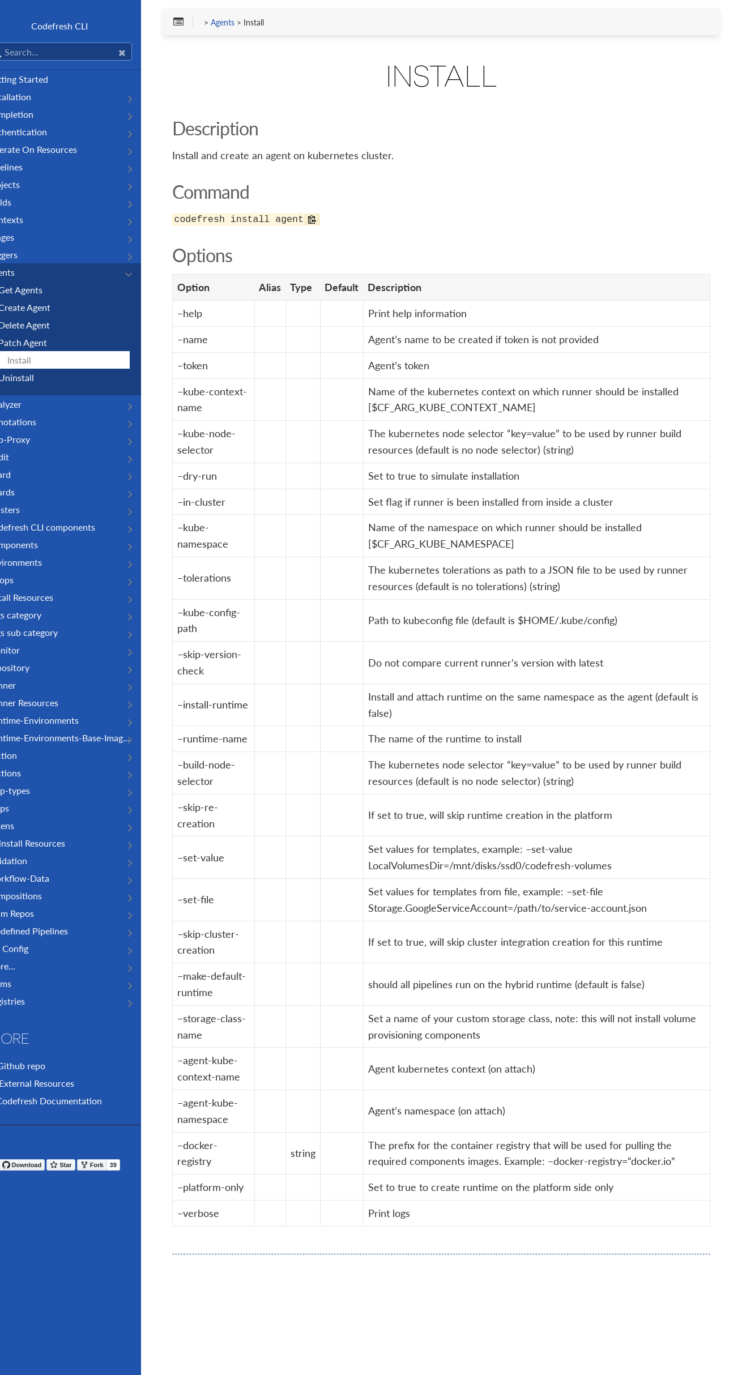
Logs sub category (44, 632)
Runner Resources (44, 702)
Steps (20, 807)
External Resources (52, 1083)
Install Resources (42, 597)
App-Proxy (30, 439)
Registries (28, 1001)
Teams (21, 983)
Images (22, 237)
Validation (29, 860)
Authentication (39, 131)
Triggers (24, 254)
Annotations (33, 421)
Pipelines (27, 166)
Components (34, 544)
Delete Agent (46, 324)
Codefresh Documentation (66, 1100)
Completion (32, 114)
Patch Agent (44, 342)
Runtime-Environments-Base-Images (81, 737)
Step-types (30, 790)
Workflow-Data (40, 878)
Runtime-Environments (55, 720)
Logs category (36, 614)
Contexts (27, 219)
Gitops (22, 579)
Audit (20, 456)
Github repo (38, 1065)
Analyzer (26, 404)
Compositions (36, 895)
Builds (21, 202)
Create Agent (46, 307)
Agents (23, 272)
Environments (36, 562)
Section (24, 755)
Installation (31, 96)
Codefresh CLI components (63, 527)
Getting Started (39, 79)
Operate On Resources (54, 149)
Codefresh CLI (85, 25)
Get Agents (42, 289)
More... (23, 965)
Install (41, 360)
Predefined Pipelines (49, 930)
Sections (26, 772)
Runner (23, 685)
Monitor (25, 649)
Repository (30, 667)
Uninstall (38, 377)
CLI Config (29, 948)
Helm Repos (32, 913)
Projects (25, 184)
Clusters (25, 509)
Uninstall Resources (48, 843)
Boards (23, 491)
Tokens (22, 825)
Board (21, 474)
